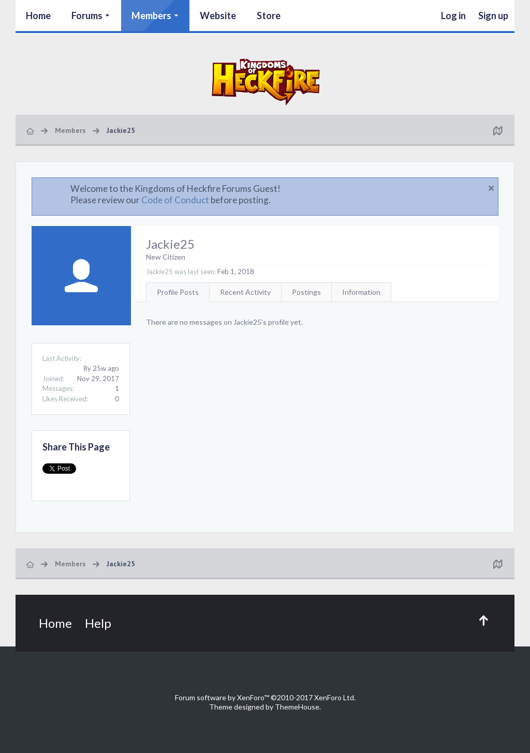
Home (38, 15)
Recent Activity (245, 292)
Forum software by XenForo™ (265, 697)
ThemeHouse (297, 706)
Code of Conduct (175, 199)
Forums (86, 15)
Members (151, 15)
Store (269, 15)
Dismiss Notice (491, 188)
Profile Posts (178, 292)
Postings (306, 292)
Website (218, 15)
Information (361, 292)
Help (98, 622)
